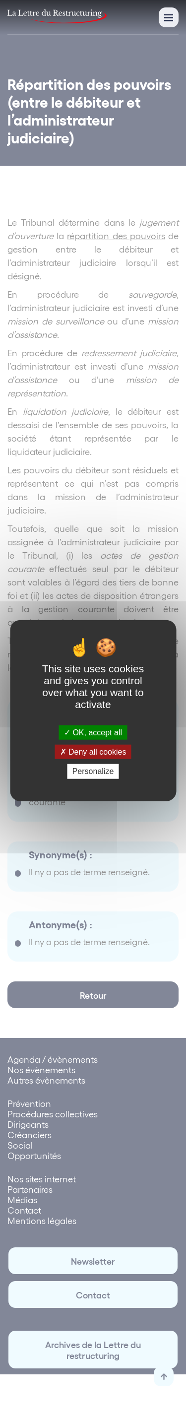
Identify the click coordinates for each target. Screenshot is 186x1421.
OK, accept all (93, 732)
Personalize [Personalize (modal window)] (93, 771)
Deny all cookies (93, 752)
